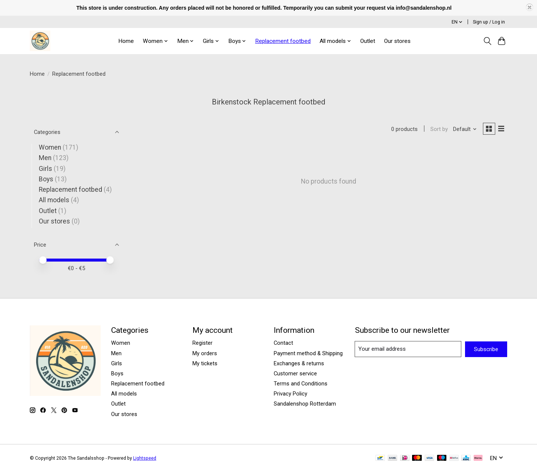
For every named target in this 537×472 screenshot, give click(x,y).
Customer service (295, 373)
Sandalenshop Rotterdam (305, 403)
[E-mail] (408, 349)
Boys (46, 179)
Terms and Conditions (300, 383)
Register (202, 343)
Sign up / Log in (489, 22)
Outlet (367, 41)
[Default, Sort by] (463, 129)
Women (50, 147)
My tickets (204, 363)
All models (54, 200)
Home (126, 41)
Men (45, 158)
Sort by (437, 129)
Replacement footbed (283, 41)
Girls (45, 168)
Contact (283, 343)
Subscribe (486, 349)
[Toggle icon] (487, 41)
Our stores (397, 41)
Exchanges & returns (299, 363)
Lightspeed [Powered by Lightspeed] (144, 458)
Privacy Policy (290, 393)
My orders (204, 353)
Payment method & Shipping (308, 353)
